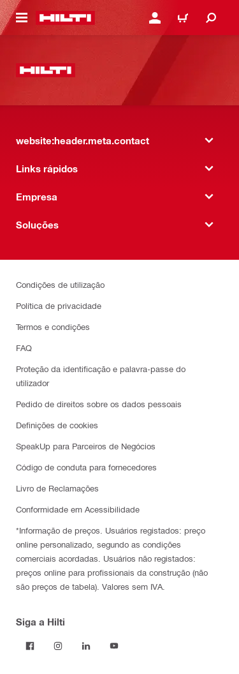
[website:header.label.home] (65, 18)
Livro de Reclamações (57, 488)
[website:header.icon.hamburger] (22, 18)
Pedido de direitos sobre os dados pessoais (99, 403)
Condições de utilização (60, 284)
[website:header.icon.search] (211, 18)
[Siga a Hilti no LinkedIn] (86, 646)
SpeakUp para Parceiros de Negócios (86, 446)
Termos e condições (53, 326)
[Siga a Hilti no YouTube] (114, 646)
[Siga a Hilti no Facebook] (30, 646)
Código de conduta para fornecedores (86, 467)
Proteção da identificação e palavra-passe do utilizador (100, 375)
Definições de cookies (57, 425)
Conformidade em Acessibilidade (78, 509)
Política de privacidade (58, 305)
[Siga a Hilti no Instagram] (58, 646)
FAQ (24, 347)
